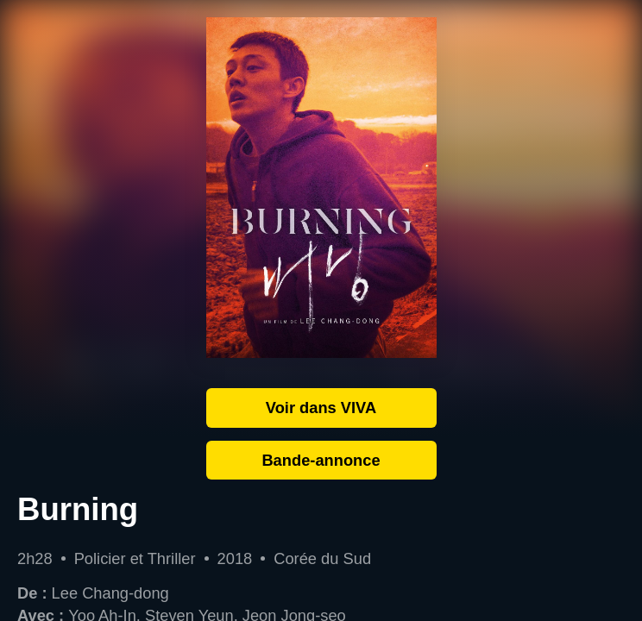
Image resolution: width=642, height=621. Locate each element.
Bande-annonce (320, 460)
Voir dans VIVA (321, 407)
